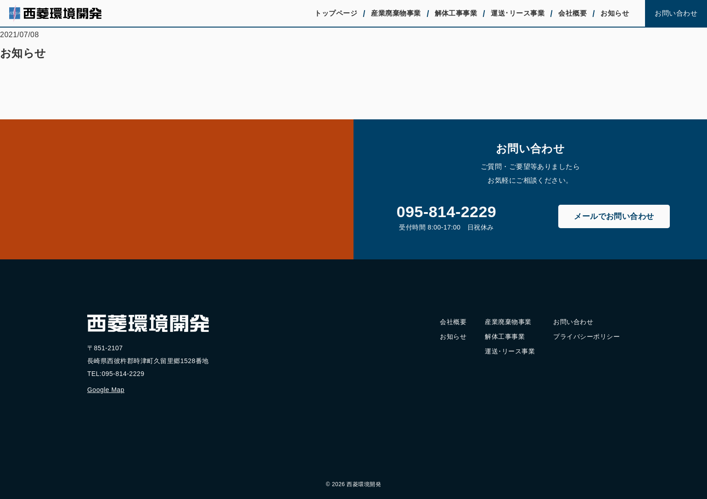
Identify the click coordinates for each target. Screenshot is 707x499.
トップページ (335, 13)
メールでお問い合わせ (614, 216)
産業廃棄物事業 (396, 13)
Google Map (105, 389)
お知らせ (614, 13)
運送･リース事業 (517, 13)
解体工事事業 (456, 13)
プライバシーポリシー (586, 336)
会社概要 (572, 13)
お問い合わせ (676, 13)
